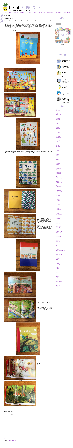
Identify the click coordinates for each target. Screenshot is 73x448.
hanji (57, 187)
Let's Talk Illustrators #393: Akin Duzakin (65, 81)
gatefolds (57, 174)
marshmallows (58, 209)
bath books (58, 118)
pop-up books (58, 237)
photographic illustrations (60, 233)
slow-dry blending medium (60, 250)
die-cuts (57, 150)
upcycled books (59, 269)
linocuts (57, 203)
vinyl (57, 273)
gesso (57, 176)
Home (5, 12)
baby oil (57, 115)
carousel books (58, 129)
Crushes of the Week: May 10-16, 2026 (65, 93)
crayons (57, 142)
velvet (57, 272)
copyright (57, 141)
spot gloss (58, 258)
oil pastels (58, 223)
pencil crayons (58, 232)
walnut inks (58, 276)
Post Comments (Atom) (13, 440)
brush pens (58, 124)
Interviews (16, 12)
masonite (57, 210)
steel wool (58, 259)
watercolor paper (59, 281)
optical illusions (58, 226)
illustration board (59, 191)
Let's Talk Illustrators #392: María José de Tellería (65, 74)
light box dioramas (59, 201)
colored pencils (58, 137)
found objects (58, 173)
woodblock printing (59, 287)
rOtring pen (58, 242)
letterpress (58, 200)
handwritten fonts (59, 186)
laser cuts (58, 194)
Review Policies (58, 12)
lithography (58, 204)
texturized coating (59, 264)
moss (57, 219)
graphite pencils (59, 182)
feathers (57, 165)
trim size (57, 267)
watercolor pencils (59, 282)
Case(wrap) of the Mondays (66, 86)
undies (57, 268)
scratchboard (58, 246)
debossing (58, 147)
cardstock (58, 128)
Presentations (50, 12)
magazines (58, 205)
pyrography (58, 241)
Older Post (50, 438)
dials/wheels (58, 149)
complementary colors (60, 138)
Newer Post (6, 438)
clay (57, 133)
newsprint (58, 221)
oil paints (57, 222)
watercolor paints (59, 280)
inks (57, 192)
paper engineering (59, 231)
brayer (57, 123)
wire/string (58, 285)
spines (57, 255)
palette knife (58, 228)
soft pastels (58, 253)
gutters (57, 185)
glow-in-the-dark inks (59, 178)
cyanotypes (58, 146)
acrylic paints (58, 114)
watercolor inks (58, 278)
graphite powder (59, 183)
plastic (57, 235)
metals (57, 213)
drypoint (57, 154)
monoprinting (58, 217)
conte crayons (58, 140)
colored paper (58, 136)
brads (57, 120)
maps (57, 206)
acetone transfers (59, 110)
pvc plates (58, 240)
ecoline (57, 155)
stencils (57, 260)
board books (58, 119)
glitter (57, 177)
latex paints (58, 195)
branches (57, 122)
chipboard (58, 132)
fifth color (57, 167)
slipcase (57, 249)
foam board (58, 169)
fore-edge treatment (59, 172)
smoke (57, 251)
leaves (57, 196)
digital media (58, 151)
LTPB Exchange (41, 12)
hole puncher (58, 190)
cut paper (58, 145)
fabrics (57, 164)
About (10, 12)
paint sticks (58, 227)
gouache (57, 181)
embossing (58, 156)
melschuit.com (67, 12)
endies (57, 159)
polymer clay (58, 236)
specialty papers (59, 254)
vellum (57, 271)
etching (57, 160)
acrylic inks (58, 111)
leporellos (58, 199)
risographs (58, 244)
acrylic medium (58, 113)
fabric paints (58, 163)
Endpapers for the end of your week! (66, 60)
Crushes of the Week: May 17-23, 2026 (65, 68)
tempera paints (58, 263)
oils (56, 224)
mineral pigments (59, 214)
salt (56, 245)
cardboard (58, 127)
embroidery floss (59, 158)
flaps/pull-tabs (58, 168)
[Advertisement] (63, 296)
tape (57, 262)
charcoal (57, 131)
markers (57, 208)
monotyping (58, 218)
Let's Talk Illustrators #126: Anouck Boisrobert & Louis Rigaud (66, 100)
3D (56, 109)
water (57, 277)
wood (57, 286)
